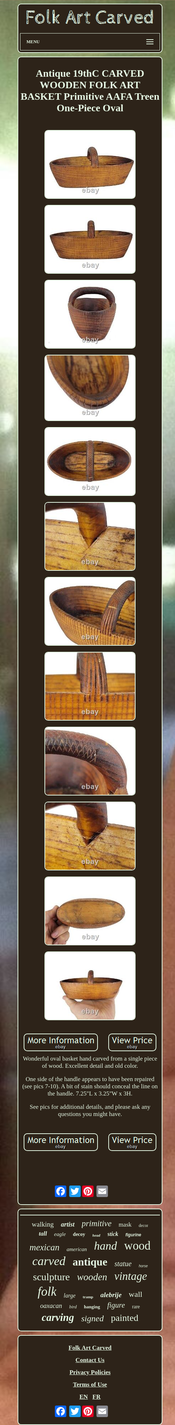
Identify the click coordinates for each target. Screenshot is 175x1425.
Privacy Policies (90, 1372)
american (77, 1249)
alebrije (111, 1295)
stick (113, 1234)
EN (83, 1396)
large (69, 1295)
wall (135, 1294)
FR (97, 1396)
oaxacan (51, 1305)
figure (116, 1305)
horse (143, 1266)
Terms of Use (90, 1384)
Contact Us (90, 1360)
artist (68, 1224)
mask (125, 1224)
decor (143, 1225)
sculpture (51, 1276)
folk (47, 1292)
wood (137, 1245)
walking (43, 1224)
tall (43, 1233)
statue (123, 1264)
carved (49, 1261)
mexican (44, 1247)
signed (92, 1318)
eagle (60, 1234)
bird (73, 1306)
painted (124, 1318)
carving (58, 1317)
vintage (130, 1276)
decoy (79, 1234)
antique (90, 1262)
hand (105, 1245)
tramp (88, 1297)
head (96, 1235)
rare (136, 1306)
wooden (92, 1277)
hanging (92, 1306)
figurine (133, 1234)
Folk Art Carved (90, 1347)
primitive (97, 1223)
